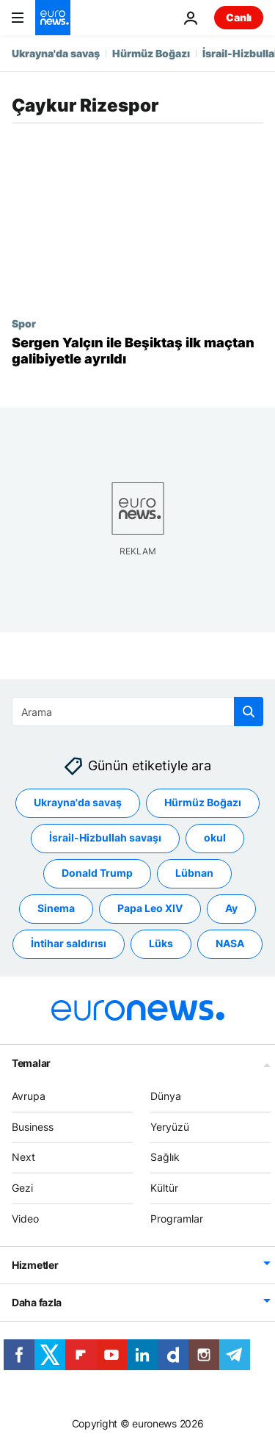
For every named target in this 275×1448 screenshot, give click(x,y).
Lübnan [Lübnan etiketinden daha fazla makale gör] (194, 873)
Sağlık (165, 1157)
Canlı (239, 17)
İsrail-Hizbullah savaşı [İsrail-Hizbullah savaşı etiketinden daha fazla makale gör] (105, 838)
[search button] (248, 711)
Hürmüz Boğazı (151, 53)
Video (25, 1218)
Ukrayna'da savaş (56, 53)
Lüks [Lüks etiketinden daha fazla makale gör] (161, 944)
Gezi (22, 1187)
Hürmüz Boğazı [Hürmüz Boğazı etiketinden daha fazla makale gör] (202, 803)
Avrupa (28, 1096)
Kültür (164, 1187)
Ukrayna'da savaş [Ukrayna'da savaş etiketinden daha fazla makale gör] (78, 803)
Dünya (165, 1096)
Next (23, 1157)
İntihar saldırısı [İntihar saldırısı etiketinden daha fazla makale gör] (68, 944)
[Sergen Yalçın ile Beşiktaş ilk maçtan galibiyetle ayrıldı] (137, 350)
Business (33, 1127)
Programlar (176, 1218)
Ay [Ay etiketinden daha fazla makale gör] (231, 908)
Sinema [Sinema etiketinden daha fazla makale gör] (56, 908)
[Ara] (137, 711)
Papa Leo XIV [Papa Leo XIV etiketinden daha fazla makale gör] (150, 908)
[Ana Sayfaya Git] (52, 17)
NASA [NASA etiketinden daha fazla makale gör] (230, 944)
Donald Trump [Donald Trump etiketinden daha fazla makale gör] (97, 873)
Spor (24, 323)
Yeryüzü (169, 1127)
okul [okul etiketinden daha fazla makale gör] (215, 838)
